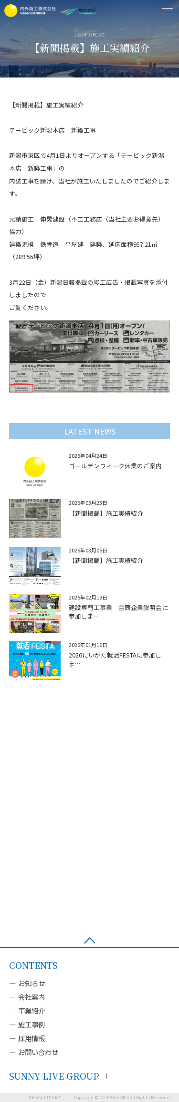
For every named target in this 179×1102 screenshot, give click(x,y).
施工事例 (31, 1024)
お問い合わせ (38, 1052)
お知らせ (31, 983)
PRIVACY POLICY (45, 1097)
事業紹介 (31, 1010)
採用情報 (31, 1038)
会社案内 (31, 997)
